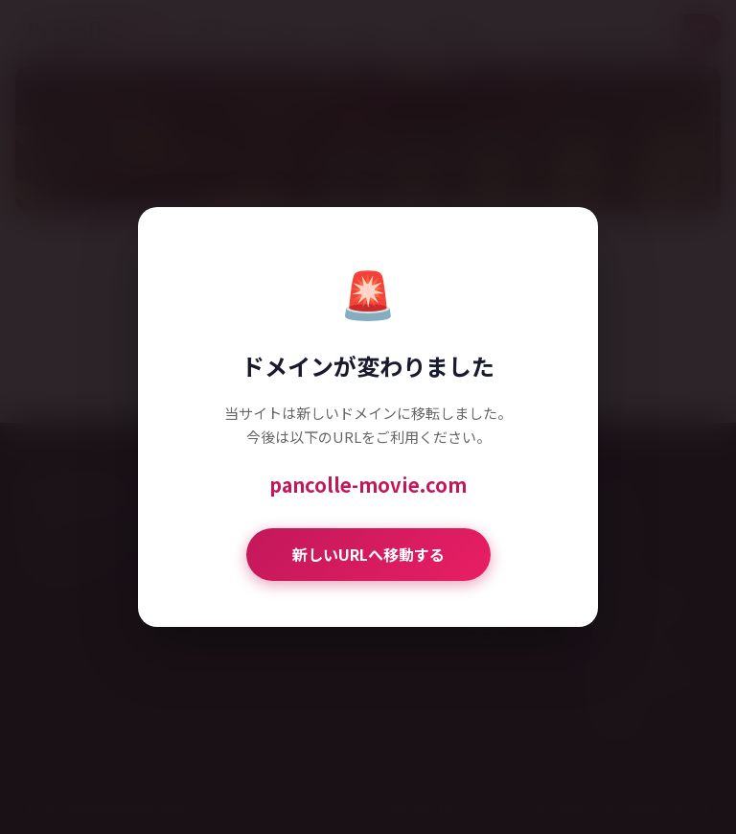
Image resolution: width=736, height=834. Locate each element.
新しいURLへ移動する (368, 554)
